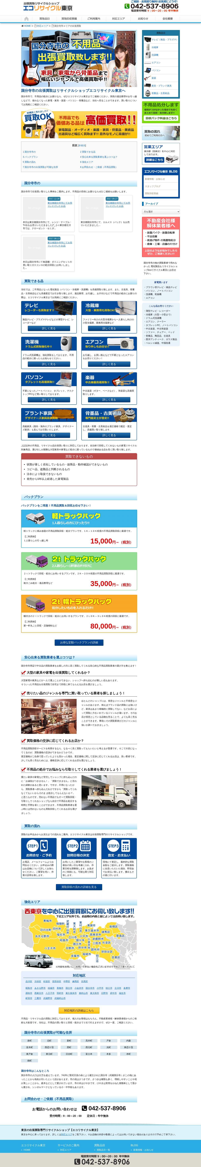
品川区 (29, 981)
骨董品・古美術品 (160, 93)
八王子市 (50, 993)
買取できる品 (87, 152)
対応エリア (42, 26)
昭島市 (29, 988)
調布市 (29, 993)
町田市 (29, 998)
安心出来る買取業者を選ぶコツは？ (99, 157)
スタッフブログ (152, 186)
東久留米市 (71, 993)
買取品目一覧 (103, 1150)
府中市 (113, 993)
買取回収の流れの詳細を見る (79, 887)
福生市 (122, 993)
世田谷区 (56, 981)
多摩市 (126, 988)
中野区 (66, 981)
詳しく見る (49, 328)
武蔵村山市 (60, 998)
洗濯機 (155, 55)
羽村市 (60, 993)
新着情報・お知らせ (155, 179)
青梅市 (60, 988)
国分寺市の (29, 152)
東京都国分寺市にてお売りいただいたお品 (60, 204)
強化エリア (86, 162)
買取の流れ (29, 162)
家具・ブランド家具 (162, 85)
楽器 (154, 78)
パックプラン (30, 157)
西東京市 (38, 993)
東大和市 (94, 993)
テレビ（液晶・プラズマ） (165, 39)
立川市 (118, 988)
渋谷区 (37, 981)
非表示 (82, 145)
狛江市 (109, 988)
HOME (27, 26)
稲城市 (51, 988)
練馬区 (75, 981)
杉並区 (46, 981)
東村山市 (83, 993)
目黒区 (84, 981)
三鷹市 (37, 998)
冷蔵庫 (155, 47)
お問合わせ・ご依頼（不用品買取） (99, 167)
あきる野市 (40, 988)
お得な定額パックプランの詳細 (79, 642)
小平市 (100, 988)
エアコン (156, 62)
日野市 (104, 993)
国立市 (69, 988)
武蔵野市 (47, 998)
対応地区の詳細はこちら (79, 1010)
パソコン (156, 70)
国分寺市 (90, 988)
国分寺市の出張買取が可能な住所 (40, 167)
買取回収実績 (151, 193)
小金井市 (79, 988)
